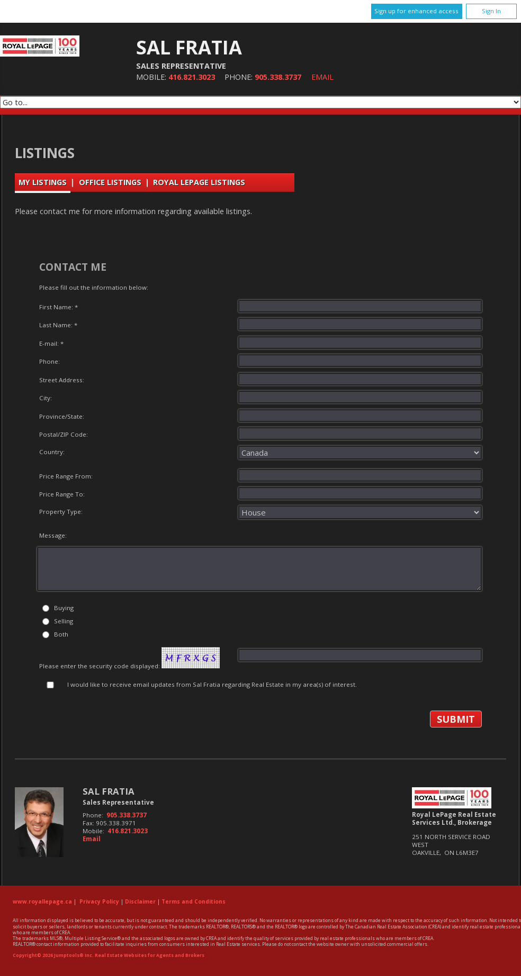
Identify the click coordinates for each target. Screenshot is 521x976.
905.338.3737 (278, 77)
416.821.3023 (191, 77)
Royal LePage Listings (199, 182)
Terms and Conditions (193, 901)
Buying (64, 608)
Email (322, 77)
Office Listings (110, 182)
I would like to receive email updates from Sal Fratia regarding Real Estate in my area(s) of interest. (212, 684)
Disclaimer (140, 901)
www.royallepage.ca (42, 901)
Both (61, 634)
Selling (63, 621)
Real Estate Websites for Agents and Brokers (149, 955)
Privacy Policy (99, 901)
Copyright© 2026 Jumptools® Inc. (53, 955)
